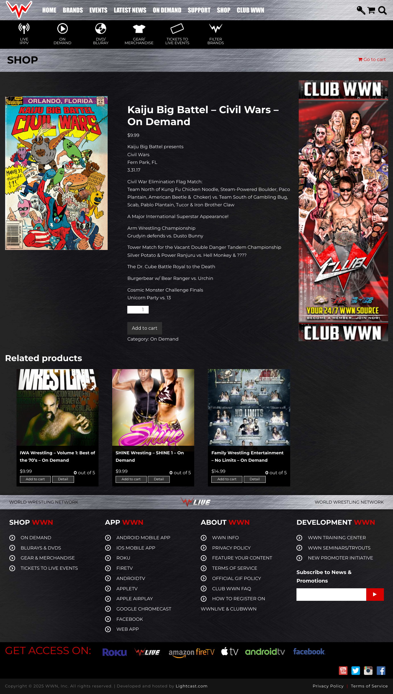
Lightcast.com (192, 686)
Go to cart (372, 59)
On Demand (164, 339)
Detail (63, 479)
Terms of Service (369, 686)
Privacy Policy (328, 686)
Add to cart (144, 328)
